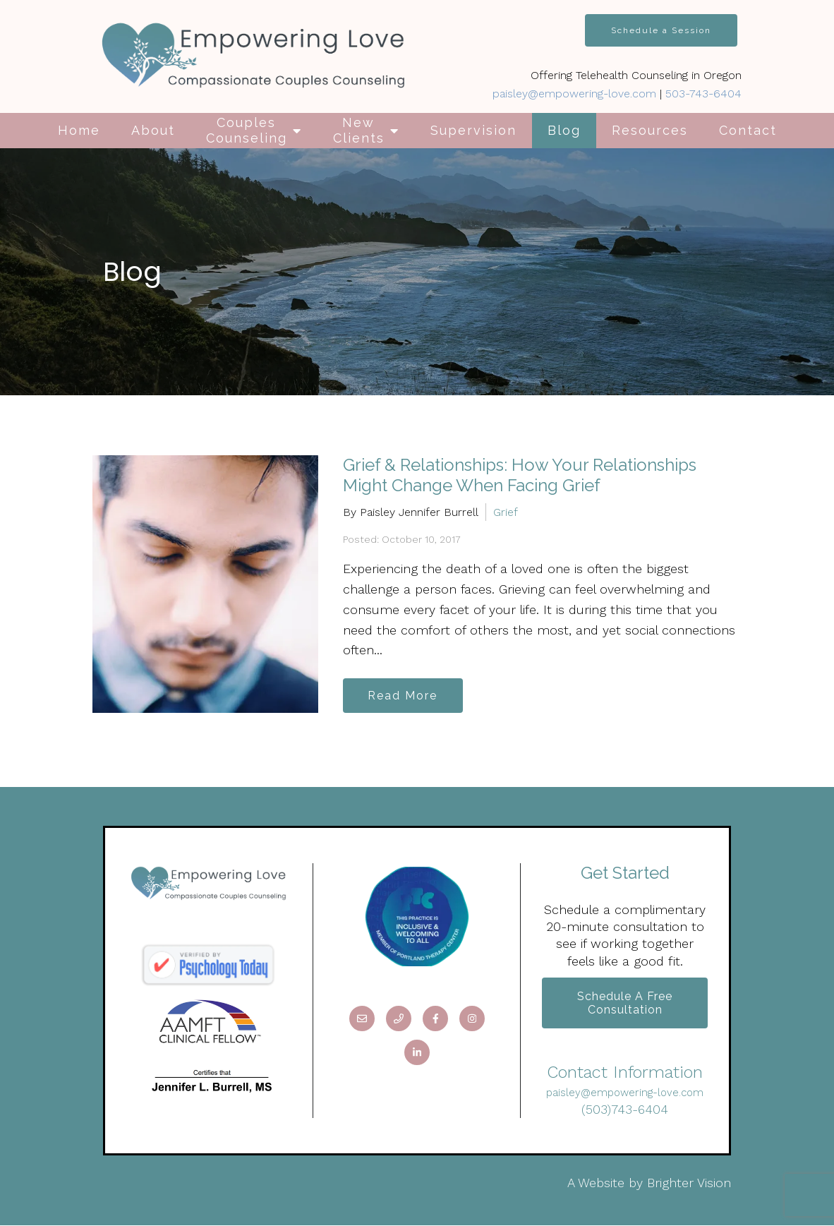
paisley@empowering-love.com (574, 93)
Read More (404, 695)
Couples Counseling (246, 130)
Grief (505, 512)
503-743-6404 (703, 93)
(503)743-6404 (624, 1109)
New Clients (359, 130)
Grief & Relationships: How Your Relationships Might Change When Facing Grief (519, 475)
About (153, 130)
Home (79, 130)
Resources (650, 130)
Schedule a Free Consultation (624, 1003)
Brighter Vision (689, 1183)
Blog (564, 130)
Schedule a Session (661, 30)
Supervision (473, 130)
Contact (748, 130)
